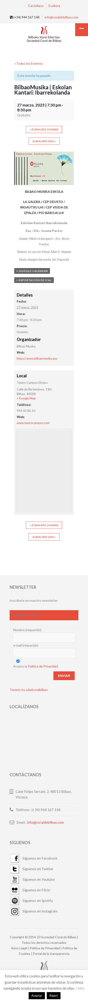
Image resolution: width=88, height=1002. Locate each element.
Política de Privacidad (43, 666)
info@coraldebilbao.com (61, 17)
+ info (79, 988)
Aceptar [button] (36, 995)
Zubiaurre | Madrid (44, 129)
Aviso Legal (19, 948)
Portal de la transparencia (51, 954)
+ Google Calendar (32, 270)
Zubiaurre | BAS (44, 141)
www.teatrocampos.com (33, 423)
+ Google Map (26, 398)
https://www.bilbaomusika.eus (37, 358)
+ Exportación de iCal (34, 280)
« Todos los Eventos (28, 63)
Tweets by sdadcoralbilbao (29, 690)
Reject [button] (54, 995)
